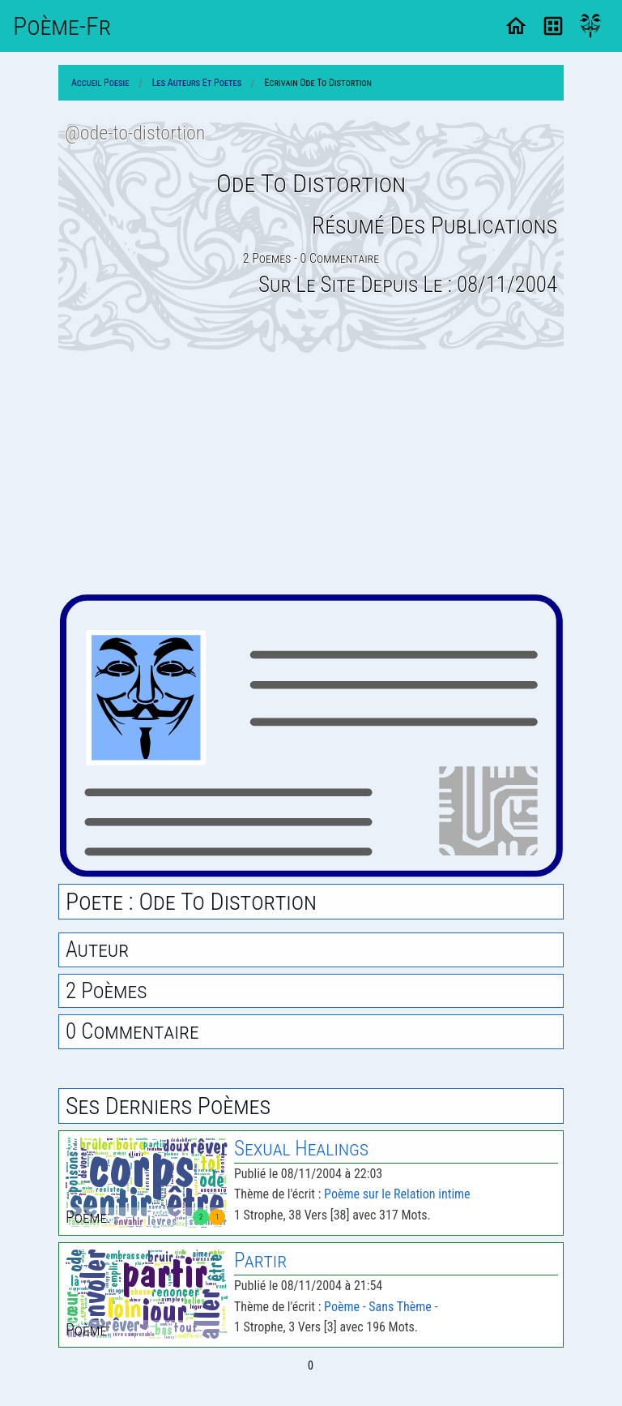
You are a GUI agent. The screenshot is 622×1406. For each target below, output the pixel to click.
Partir (260, 1260)
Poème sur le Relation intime (397, 1194)
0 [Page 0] (310, 1365)
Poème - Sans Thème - (380, 1306)
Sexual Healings (301, 1148)
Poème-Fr (62, 26)
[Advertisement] (311, 472)
